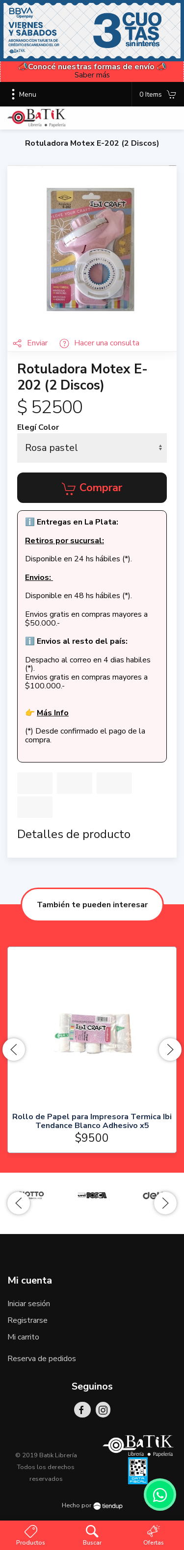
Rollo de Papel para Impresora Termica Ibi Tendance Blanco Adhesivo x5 (92, 1121)
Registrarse (27, 1320)
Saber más (92, 75)
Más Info (53, 713)
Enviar (31, 343)
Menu (21, 94)
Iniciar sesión (28, 1303)
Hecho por (92, 1505)
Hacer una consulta (99, 343)
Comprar (92, 488)
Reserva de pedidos (41, 1358)
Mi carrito (23, 1337)
